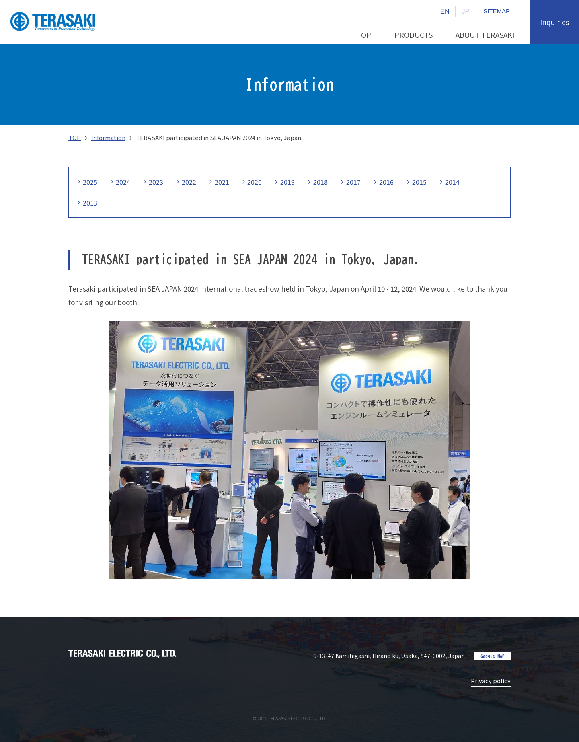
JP (465, 11)
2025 (90, 182)
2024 (123, 182)
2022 (189, 182)
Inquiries (554, 22)
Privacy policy (491, 680)
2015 (420, 182)
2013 (90, 203)
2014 (453, 182)
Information (108, 137)
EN (444, 11)
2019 (288, 182)
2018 (321, 182)
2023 (156, 182)
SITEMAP (496, 11)
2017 (354, 182)
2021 (222, 182)
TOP (74, 137)
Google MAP (492, 656)
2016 (387, 182)
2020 (255, 182)
